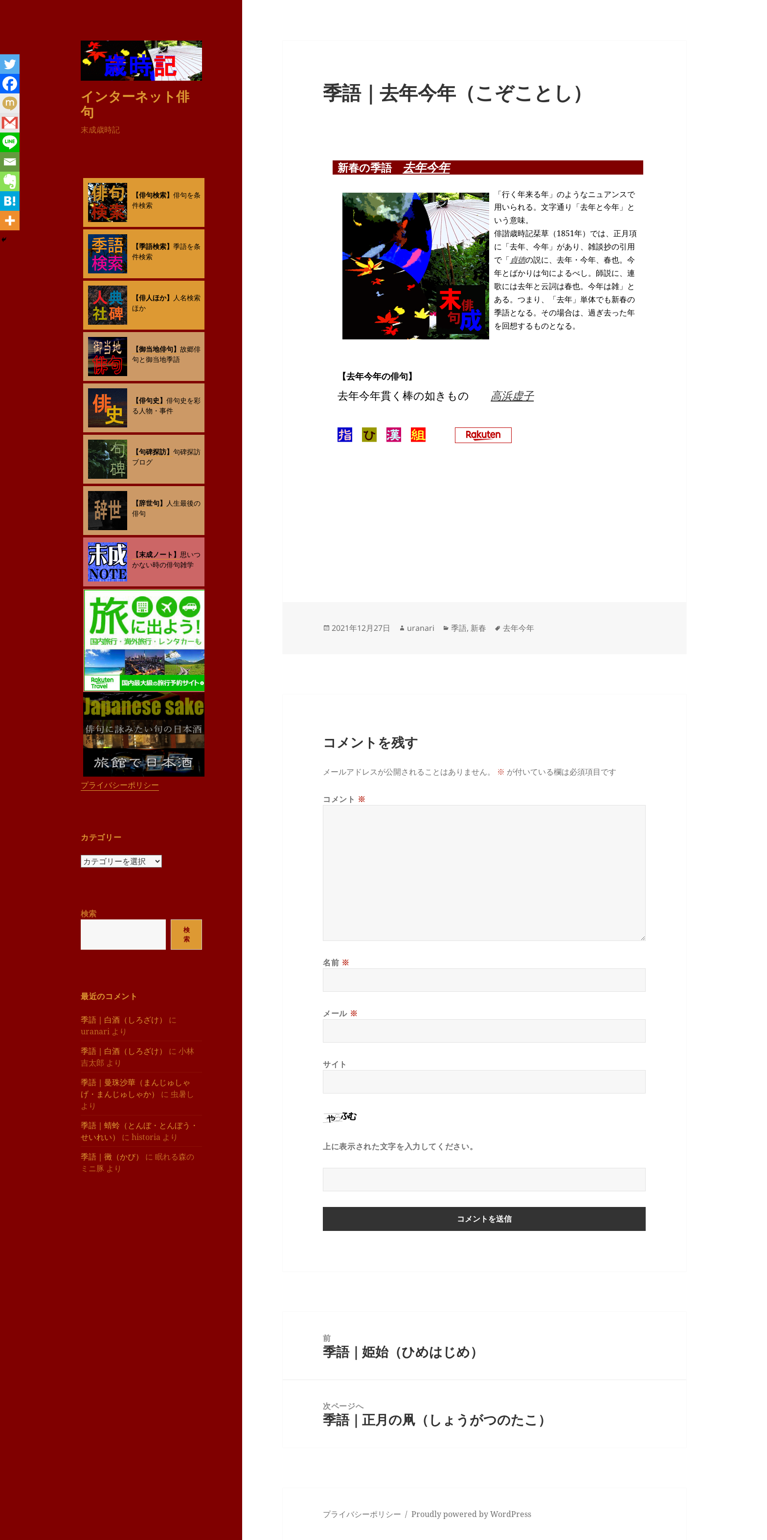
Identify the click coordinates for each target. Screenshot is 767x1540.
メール (340, 1013)
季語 (459, 628)
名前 (336, 962)
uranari (420, 628)
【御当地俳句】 (156, 349)
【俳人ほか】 (152, 297)
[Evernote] (10, 181)
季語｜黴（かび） (112, 1156)
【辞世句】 (149, 503)
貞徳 (517, 259)
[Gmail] (10, 123)
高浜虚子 (512, 395)
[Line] (10, 142)
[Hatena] (10, 201)
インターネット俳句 (135, 104)
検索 (88, 913)
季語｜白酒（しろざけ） (124, 1019)
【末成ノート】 (156, 554)
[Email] (10, 162)
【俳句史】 (149, 400)
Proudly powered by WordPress (471, 1514)
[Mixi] (10, 103)
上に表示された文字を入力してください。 (400, 1146)
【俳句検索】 (152, 195)
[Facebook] (10, 83)
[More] (10, 220)
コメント (344, 799)
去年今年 (426, 167)
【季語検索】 (152, 246)
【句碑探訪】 (152, 451)
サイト (335, 1064)
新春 (478, 628)
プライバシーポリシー (120, 785)
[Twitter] (10, 64)
